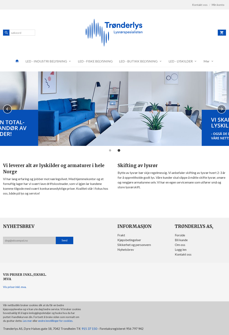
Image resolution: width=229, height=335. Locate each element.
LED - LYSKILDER (181, 61)
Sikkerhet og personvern (134, 245)
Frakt (121, 235)
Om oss (180, 245)
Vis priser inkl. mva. (14, 287)
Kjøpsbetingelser (129, 240)
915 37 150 (89, 328)
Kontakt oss (183, 254)
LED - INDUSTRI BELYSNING (46, 61)
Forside (180, 235)
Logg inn (180, 249)
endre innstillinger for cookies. (55, 320)
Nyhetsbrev (125, 249)
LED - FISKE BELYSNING (95, 61)
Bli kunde (181, 240)
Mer (207, 61)
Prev (11, 108)
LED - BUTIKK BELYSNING (138, 61)
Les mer (28, 320)
